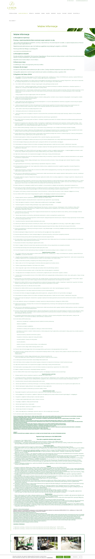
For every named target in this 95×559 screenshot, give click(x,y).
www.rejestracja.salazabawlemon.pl (22, 51)
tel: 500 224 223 (71, 0)
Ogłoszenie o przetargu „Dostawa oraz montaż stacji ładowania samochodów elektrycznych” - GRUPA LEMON (39, 527)
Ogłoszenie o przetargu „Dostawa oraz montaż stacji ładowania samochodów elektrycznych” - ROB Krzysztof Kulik (40, 528)
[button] (11, 541)
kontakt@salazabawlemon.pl (82, 0)
